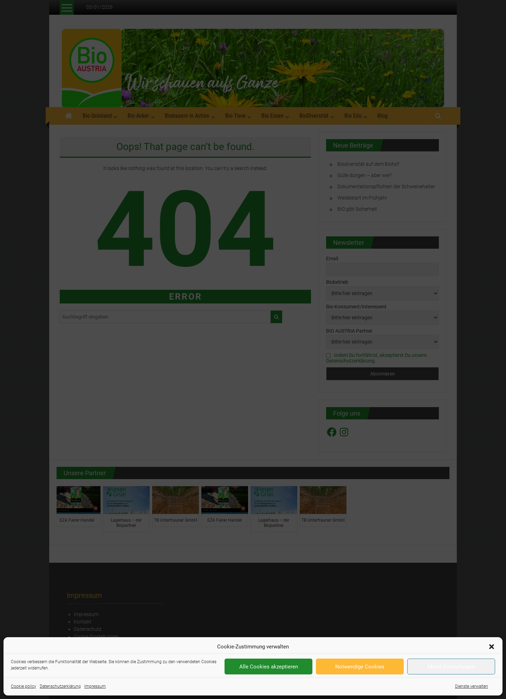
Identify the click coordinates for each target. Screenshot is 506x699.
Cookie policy (23, 686)
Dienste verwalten (471, 686)
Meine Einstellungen (451, 667)
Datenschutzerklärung (60, 686)
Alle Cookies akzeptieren (268, 667)
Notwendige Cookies (359, 667)
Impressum (95, 686)
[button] (491, 646)
